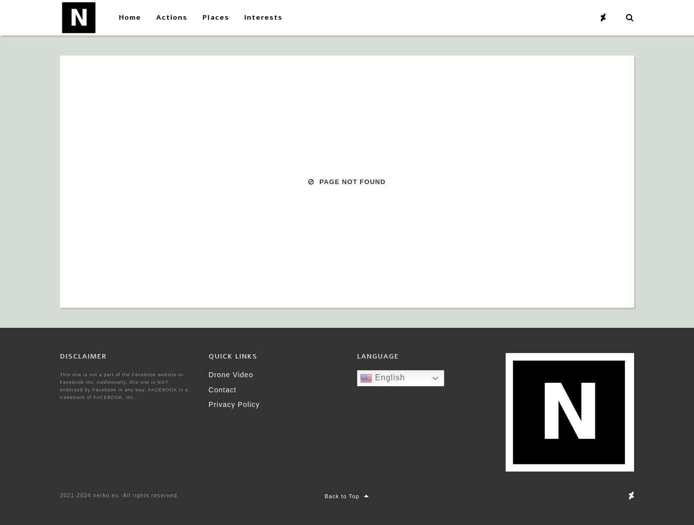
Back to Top (347, 496)
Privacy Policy (234, 404)
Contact (223, 390)
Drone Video (231, 375)
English (382, 378)
